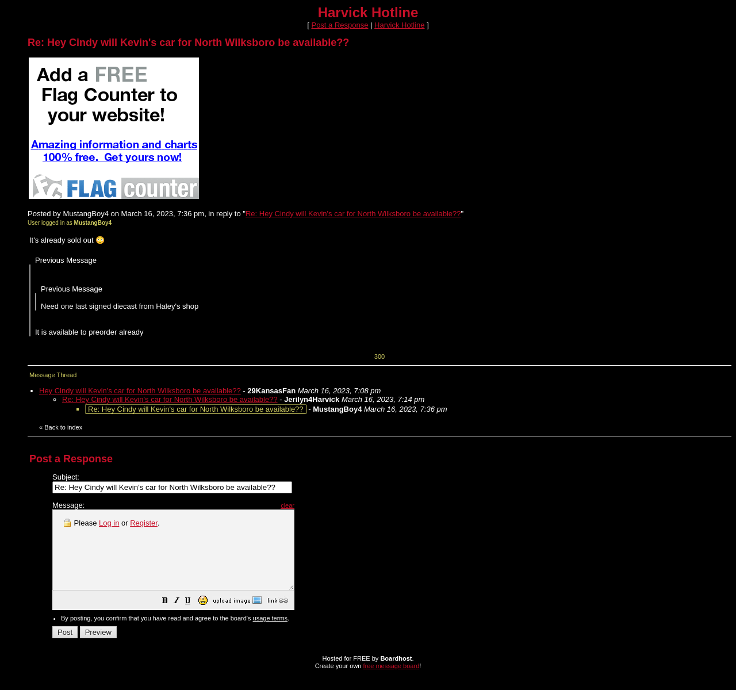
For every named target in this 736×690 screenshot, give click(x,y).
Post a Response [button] (339, 25)
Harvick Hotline (399, 25)
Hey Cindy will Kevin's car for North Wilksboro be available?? (140, 390)
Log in (109, 523)
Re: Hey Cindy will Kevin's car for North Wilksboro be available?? (353, 213)
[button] (193, 618)
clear (316, 505)
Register (144, 523)
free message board (391, 681)
